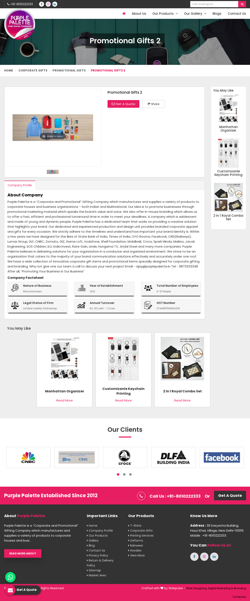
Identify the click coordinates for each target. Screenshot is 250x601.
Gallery (93, 540)
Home (8, 70)
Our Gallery (195, 13)
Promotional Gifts (69, 70)
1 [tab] (118, 474)
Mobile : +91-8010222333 (208, 535)
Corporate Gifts (33, 70)
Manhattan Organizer (228, 128)
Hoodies (134, 550)
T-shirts (134, 526)
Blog (91, 545)
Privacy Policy (97, 555)
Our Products (165, 13)
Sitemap (94, 570)
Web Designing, (196, 588)
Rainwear (135, 545)
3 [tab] (130, 474)
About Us (139, 13)
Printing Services (141, 535)
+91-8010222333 (20, 4)
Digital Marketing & (220, 588)
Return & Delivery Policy (100, 562)
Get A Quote (123, 104)
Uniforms (135, 540)
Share (153, 104)
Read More (64, 400)
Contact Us (237, 13)
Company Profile (20, 185)
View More (136, 555)
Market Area (96, 575)
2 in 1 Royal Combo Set (228, 217)
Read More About (22, 553)
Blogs (217, 13)
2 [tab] (124, 474)
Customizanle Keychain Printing (228, 173)
